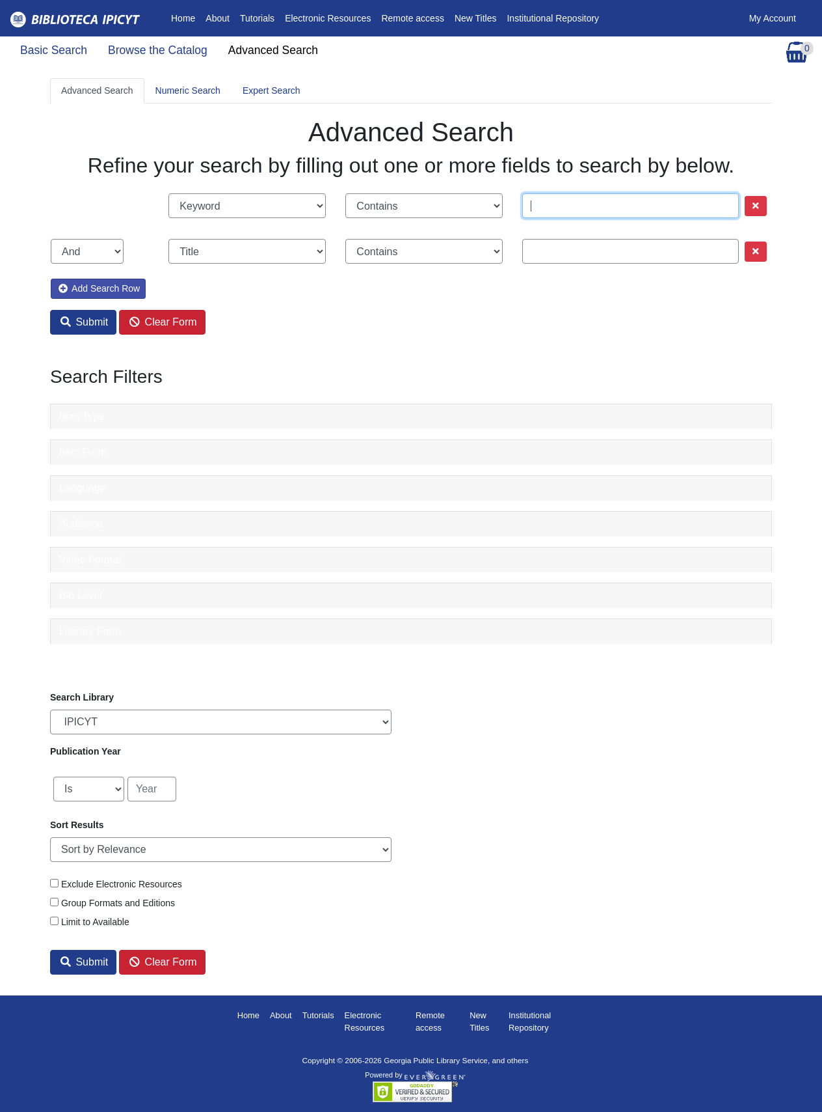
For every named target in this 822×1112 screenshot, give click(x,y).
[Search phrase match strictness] (424, 205)
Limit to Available (95, 922)
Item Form (83, 452)
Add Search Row (99, 288)
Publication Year (85, 751)
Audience (81, 523)
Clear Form (162, 321)
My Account (772, 18)
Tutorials (257, 18)
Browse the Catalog (157, 50)
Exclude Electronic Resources (121, 884)
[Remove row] (756, 206)
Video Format (90, 559)
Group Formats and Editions (118, 903)
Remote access (412, 18)
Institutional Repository (553, 18)
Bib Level (80, 595)
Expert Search (271, 90)
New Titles (476, 18)
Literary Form (90, 631)
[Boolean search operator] (87, 251)
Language (82, 487)
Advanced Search (273, 50)
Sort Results (76, 825)
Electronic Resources (328, 18)
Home (185, 17)
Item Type (82, 416)
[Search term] (630, 205)
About (218, 18)
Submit (84, 321)
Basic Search (53, 50)
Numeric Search (187, 90)
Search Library (82, 697)
